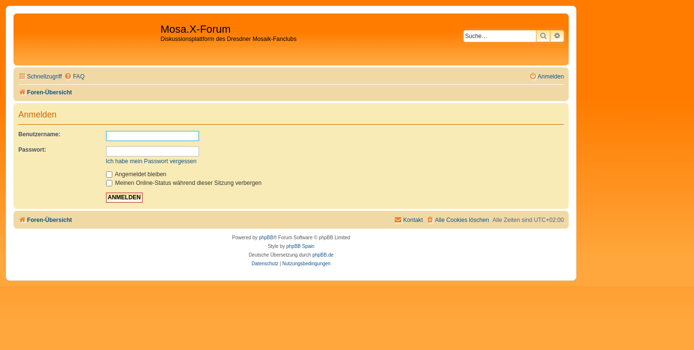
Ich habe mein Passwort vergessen (151, 161)
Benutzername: (39, 134)
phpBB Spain (300, 246)
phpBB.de (323, 255)
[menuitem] (74, 76)
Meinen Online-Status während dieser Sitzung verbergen (184, 183)
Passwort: (32, 149)
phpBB (266, 237)
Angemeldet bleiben (136, 174)
